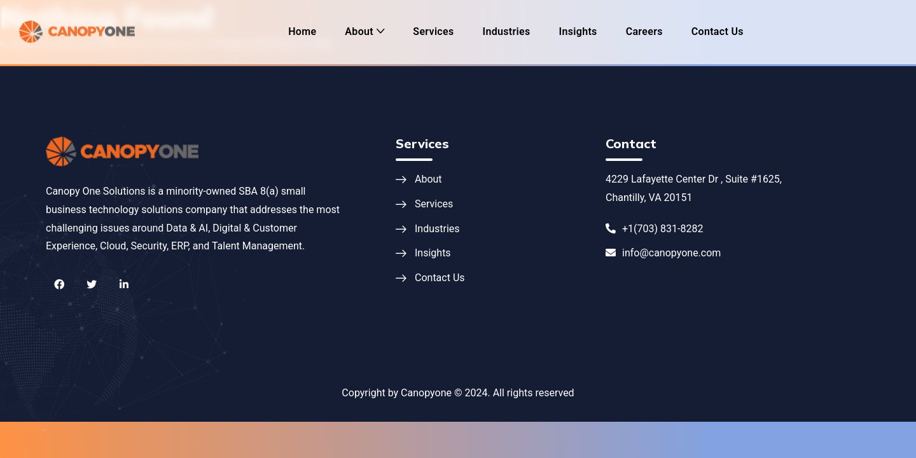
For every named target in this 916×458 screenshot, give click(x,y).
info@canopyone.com (663, 253)
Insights (578, 31)
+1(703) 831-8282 (654, 229)
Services (433, 31)
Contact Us (717, 31)
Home (302, 31)
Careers (644, 31)
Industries (507, 31)
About (359, 31)
